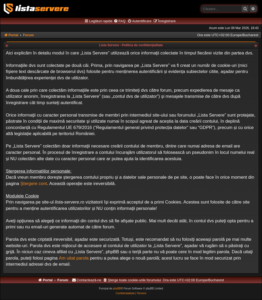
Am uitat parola (74, 258)
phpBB (117, 288)
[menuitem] (119, 21)
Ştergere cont (33, 183)
